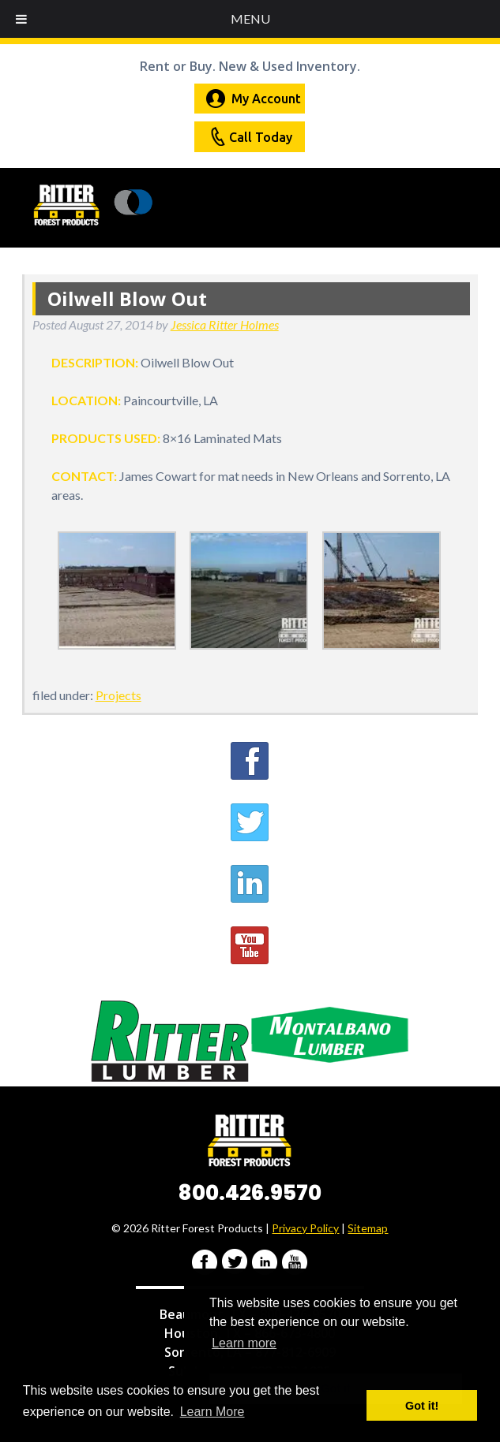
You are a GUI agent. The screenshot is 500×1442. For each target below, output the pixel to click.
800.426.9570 (250, 1193)
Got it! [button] (421, 1405)
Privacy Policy (305, 1228)
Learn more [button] (244, 1343)
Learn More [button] (212, 1411)
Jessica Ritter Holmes (225, 324)
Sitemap (368, 1228)
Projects (118, 694)
